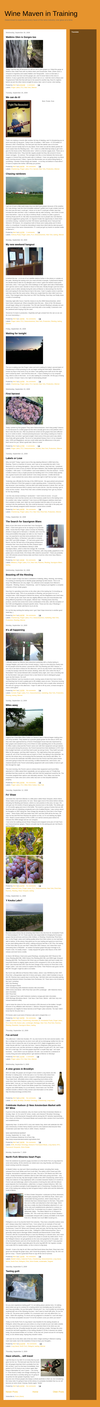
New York (27, 87)
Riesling (54, 321)
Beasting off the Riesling (19, 574)
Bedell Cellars (15, 1259)
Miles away (12, 705)
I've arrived (12, 1035)
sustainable (43, 1261)
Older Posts (58, 1392)
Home (35, 1392)
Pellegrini (22, 1261)
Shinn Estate (25, 1147)
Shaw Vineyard (23, 891)
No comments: (31, 166)
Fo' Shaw (11, 794)
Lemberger (29, 1023)
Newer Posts (12, 1392)
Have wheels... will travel (19, 1356)
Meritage (37, 1023)
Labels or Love (14, 458)
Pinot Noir (43, 512)
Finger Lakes (15, 87)
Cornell (13, 693)
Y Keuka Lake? (14, 900)
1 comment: (31, 85)
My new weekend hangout (20, 244)
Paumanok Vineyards (13, 1147)
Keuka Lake (21, 1023)
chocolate (34, 1020)
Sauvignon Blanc (56, 562)
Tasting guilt (12, 1271)
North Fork (14, 1261)
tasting (55, 235)
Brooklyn (21, 1100)
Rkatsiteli (15, 1025)
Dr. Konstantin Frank (46, 1020)
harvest (35, 169)
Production (49, 169)
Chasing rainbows (16, 173)
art (12, 1100)
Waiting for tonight (16, 333)
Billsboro (14, 562)
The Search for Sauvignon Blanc (24, 521)
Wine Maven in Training (41, 13)
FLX (22, 87)
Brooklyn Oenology (30, 1100)
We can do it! (13, 97)
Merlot (8, 1261)
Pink (27, 1261)
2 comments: (30, 232)
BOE (15, 1100)
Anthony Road (16, 235)
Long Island (51, 1100)
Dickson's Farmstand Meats (38, 1145)
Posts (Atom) (19, 1396)
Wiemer (34, 87)
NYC (58, 1145)
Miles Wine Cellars (30, 785)
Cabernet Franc (16, 888)
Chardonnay (15, 169)
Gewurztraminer (40, 235)
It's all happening (15, 630)
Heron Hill (12, 1023)
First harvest (13, 393)
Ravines (41, 562)
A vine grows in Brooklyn (20, 1069)
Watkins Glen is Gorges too (21, 37)
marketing (48, 618)
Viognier (50, 1261)
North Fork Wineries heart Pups (23, 1157)
